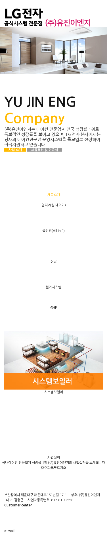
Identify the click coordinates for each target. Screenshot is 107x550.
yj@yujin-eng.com (28, 542)
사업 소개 (15, 150)
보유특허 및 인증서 (44, 150)
